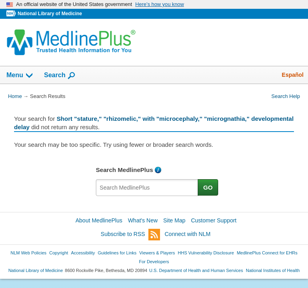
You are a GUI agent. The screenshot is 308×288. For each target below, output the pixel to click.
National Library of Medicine (50, 13)
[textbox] (147, 187)
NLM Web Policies (28, 252)
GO (208, 187)
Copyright (58, 252)
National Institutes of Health (273, 270)
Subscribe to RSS (130, 234)
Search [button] (60, 75)
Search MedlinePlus (124, 169)
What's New (143, 220)
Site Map (174, 220)
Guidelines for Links (117, 252)
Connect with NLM (188, 234)
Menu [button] (20, 75)
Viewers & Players (157, 252)
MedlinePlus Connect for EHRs (267, 252)
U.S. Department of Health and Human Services (196, 270)
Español (293, 75)
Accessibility (83, 252)
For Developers (154, 261)
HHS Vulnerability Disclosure (206, 252)
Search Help (286, 96)
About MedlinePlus (98, 220)
